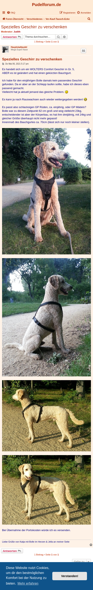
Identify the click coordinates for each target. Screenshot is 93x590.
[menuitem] (11, 12)
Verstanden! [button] (69, 576)
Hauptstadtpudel (19, 47)
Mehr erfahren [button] (27, 583)
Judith (17, 31)
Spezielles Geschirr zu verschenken (34, 27)
